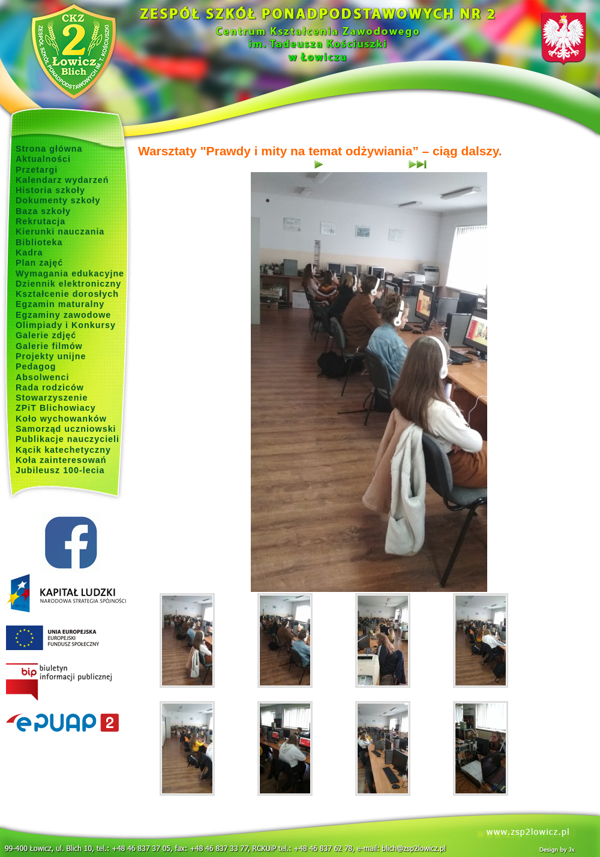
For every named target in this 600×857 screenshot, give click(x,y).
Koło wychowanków (61, 418)
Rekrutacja (40, 221)
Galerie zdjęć (46, 335)
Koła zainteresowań (61, 460)
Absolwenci (42, 377)
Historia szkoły (50, 190)
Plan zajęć (39, 262)
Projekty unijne (51, 356)
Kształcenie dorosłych (67, 294)
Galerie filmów (49, 346)
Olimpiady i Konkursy (66, 325)
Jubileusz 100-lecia (60, 470)
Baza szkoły (43, 211)
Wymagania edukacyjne (70, 273)
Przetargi (37, 170)
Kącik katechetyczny (63, 450)
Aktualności (43, 159)
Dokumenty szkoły (58, 200)
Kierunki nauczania (60, 231)
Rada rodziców (50, 387)
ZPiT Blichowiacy (56, 408)
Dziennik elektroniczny (68, 283)
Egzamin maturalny (60, 304)
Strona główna (49, 149)
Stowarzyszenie (52, 397)
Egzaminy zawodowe (63, 315)
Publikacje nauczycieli (67, 439)
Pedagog (36, 366)
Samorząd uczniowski (66, 429)
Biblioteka (39, 242)
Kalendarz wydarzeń (62, 180)
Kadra (29, 252)
